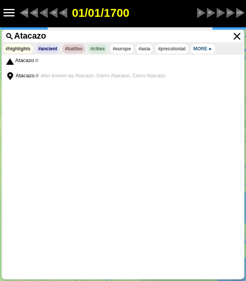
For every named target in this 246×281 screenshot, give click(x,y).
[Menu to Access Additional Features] (9, 12)
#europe (122, 49)
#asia (144, 49)
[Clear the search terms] (237, 36)
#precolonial (172, 49)
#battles (74, 49)
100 (25, 12)
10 (34, 12)
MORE (200, 49)
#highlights (18, 49)
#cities (97, 49)
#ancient (47, 49)
